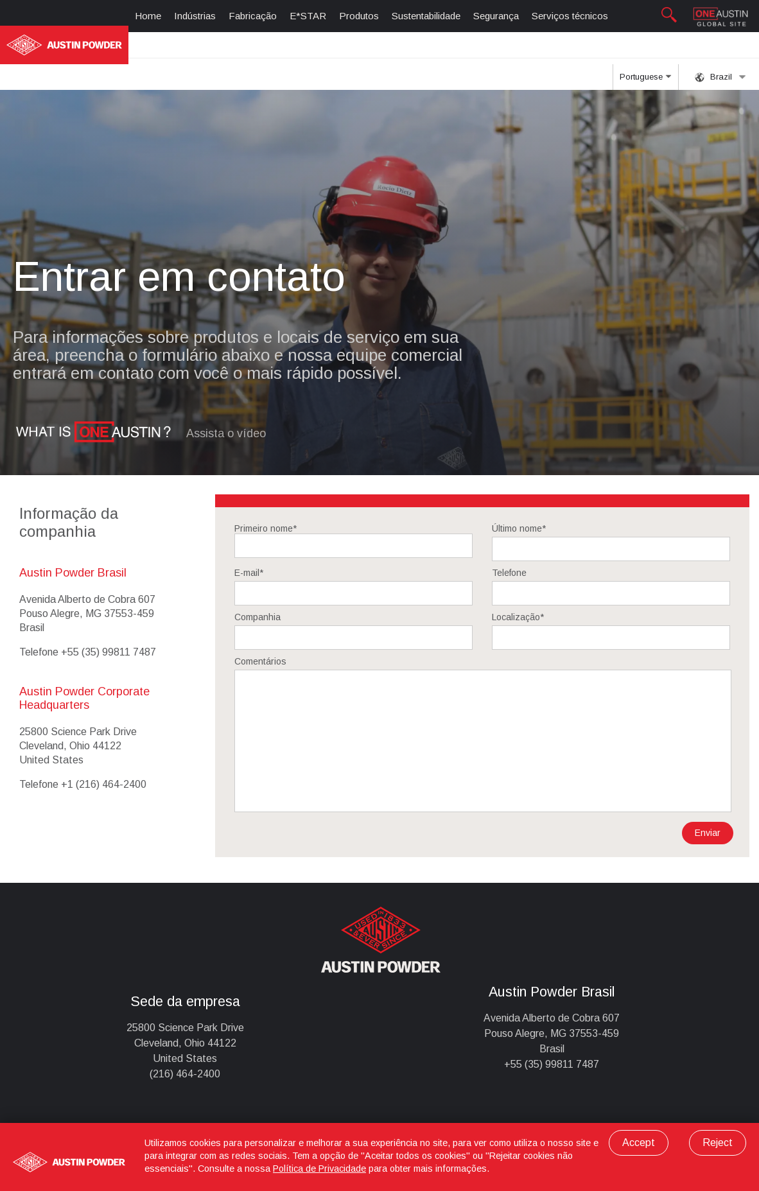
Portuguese (645, 81)
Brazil (720, 77)
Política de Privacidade (319, 1168)
